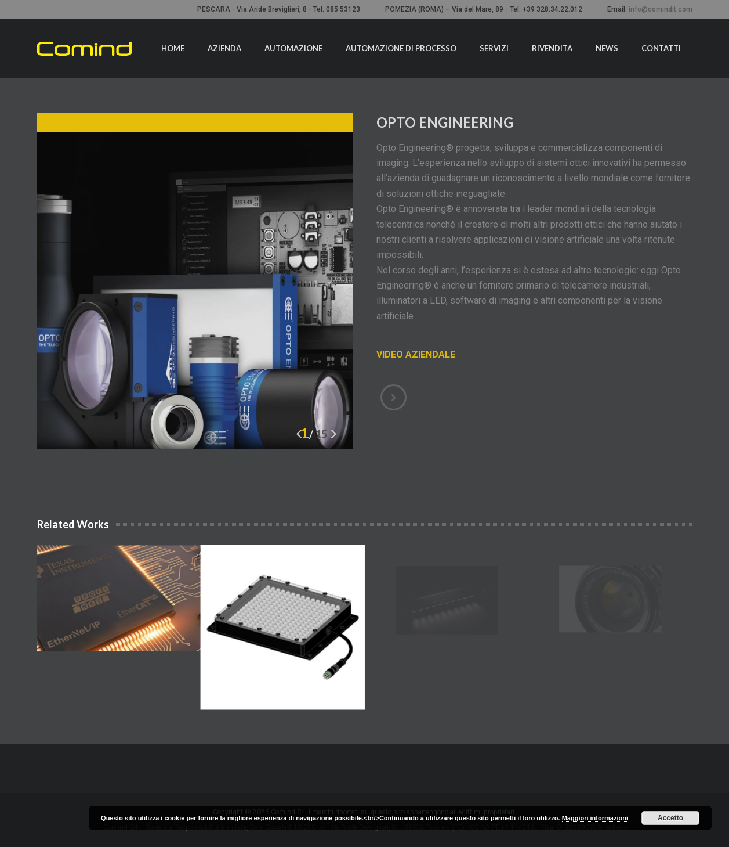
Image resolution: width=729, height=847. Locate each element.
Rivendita (552, 48)
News (607, 48)
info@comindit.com (660, 9)
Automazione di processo (401, 48)
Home (172, 48)
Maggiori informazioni (595, 817)
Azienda (224, 48)
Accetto (670, 818)
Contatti (661, 48)
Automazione (293, 48)
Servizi (494, 48)
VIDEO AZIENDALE (415, 354)
